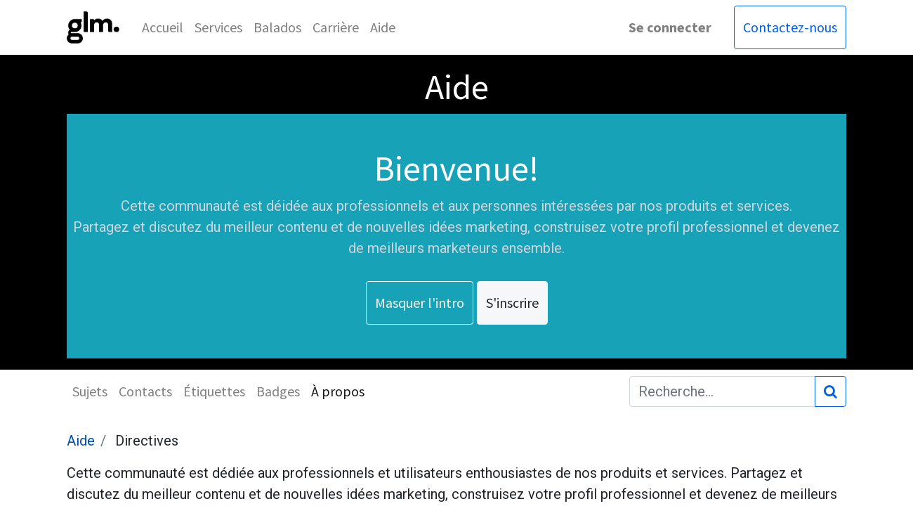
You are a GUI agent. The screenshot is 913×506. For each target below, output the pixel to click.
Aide (81, 440)
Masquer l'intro (419, 302)
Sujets (89, 391)
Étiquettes (214, 391)
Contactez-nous (790, 27)
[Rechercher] (830, 391)
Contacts (145, 391)
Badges (278, 391)
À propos (337, 391)
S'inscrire (512, 302)
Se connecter (670, 27)
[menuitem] (162, 27)
